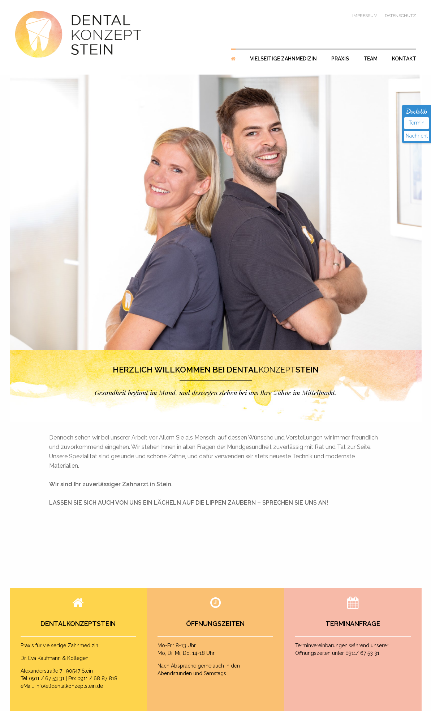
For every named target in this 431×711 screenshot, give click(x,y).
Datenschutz (400, 15)
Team (370, 59)
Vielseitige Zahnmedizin (283, 59)
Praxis (340, 59)
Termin (416, 123)
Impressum (365, 15)
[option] (216, 212)
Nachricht (417, 136)
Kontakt (404, 59)
